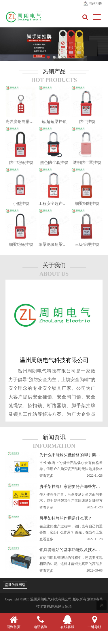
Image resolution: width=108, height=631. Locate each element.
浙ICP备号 (95, 599)
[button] (48, 57)
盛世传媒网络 (15, 585)
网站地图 (96, 3)
